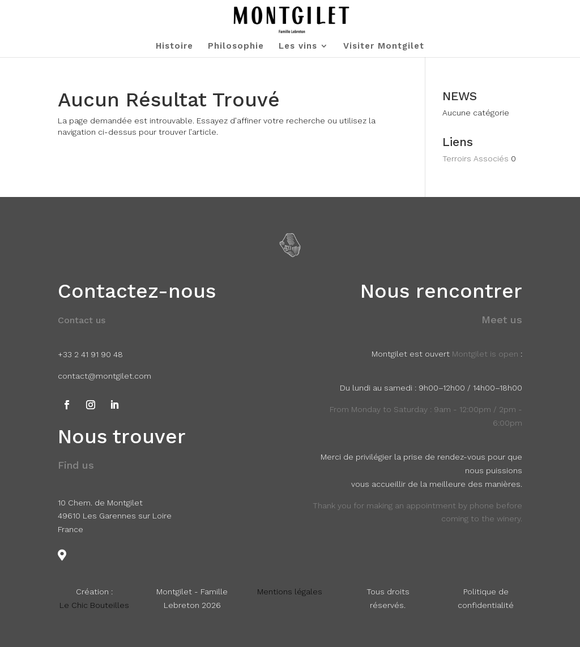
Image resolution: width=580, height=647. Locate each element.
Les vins (298, 46)
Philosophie (236, 46)
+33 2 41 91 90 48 (90, 354)
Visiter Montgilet (383, 46)
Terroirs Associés (475, 158)
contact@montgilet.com (104, 375)
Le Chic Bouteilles (94, 605)
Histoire (174, 46)
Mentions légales (289, 591)
